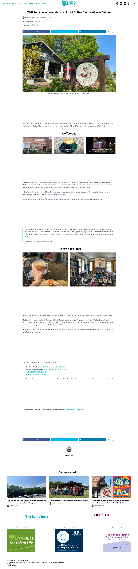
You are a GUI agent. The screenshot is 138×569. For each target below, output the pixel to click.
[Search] (131, 3)
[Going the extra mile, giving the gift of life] (21, 540)
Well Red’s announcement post (36, 372)
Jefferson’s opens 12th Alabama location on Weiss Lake (69, 501)
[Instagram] (121, 3)
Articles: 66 (69, 459)
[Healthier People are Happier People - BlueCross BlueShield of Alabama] (69, 540)
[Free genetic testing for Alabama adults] (117, 540)
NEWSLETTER (6, 3)
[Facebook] (117, 3)
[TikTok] (128, 3)
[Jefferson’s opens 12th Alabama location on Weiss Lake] (69, 487)
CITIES (39, 3)
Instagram (43, 374)
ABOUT (45, 3)
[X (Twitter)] (97, 515)
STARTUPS (32, 3)
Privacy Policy (11, 566)
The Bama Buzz (36, 517)
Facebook (36, 374)
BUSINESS (14, 3)
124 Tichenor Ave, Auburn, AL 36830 (54, 367)
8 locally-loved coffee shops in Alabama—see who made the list (92, 379)
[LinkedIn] (125, 3)
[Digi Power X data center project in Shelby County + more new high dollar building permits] (26, 487)
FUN (20, 3)
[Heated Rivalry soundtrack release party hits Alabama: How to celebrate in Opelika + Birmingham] (111, 487)
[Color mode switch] (134, 3)
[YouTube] (108, 515)
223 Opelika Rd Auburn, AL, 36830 (55, 369)
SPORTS (25, 3)
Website (29, 374)
